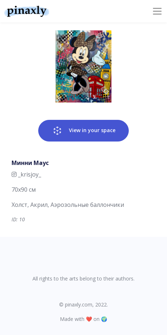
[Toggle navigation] (157, 11)
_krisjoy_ (26, 174)
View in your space (83, 130)
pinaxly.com (78, 304)
